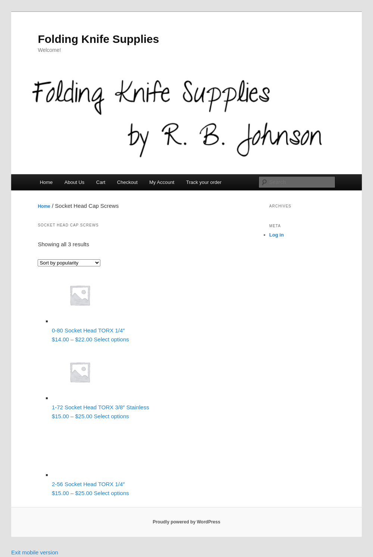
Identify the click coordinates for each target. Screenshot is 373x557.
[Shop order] (69, 262)
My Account (161, 182)
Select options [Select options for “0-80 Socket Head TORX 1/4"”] (111, 339)
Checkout (127, 182)
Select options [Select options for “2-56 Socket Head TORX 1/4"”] (111, 493)
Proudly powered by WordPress (186, 522)
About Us (74, 182)
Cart (101, 182)
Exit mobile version (34, 552)
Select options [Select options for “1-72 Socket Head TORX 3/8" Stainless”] (111, 416)
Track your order (204, 182)
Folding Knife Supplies (98, 39)
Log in (276, 235)
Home (46, 182)
